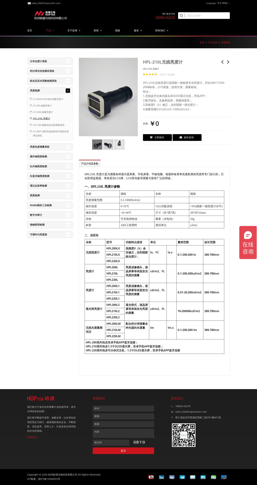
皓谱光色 (50, 15)
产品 (50, 30)
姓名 (96, 408)
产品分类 (212, 42)
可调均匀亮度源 (38, 234)
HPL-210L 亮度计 (41, 118)
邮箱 (96, 416)
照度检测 (35, 195)
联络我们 (161, 30)
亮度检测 (225, 42)
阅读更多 (32, 437)
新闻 (97, 30)
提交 (123, 450)
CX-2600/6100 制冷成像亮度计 (48, 99)
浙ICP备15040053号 (49, 478)
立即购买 (157, 137)
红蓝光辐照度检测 (39, 176)
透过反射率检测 (38, 185)
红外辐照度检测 (38, 166)
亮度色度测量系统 (39, 146)
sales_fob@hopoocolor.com (44, 2)
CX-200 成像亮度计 (42, 105)
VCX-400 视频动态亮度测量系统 (48, 125)
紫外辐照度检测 (38, 156)
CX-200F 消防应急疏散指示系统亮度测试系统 (51, 133)
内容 (96, 431)
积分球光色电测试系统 (42, 71)
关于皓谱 (73, 30)
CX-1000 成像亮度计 (43, 112)
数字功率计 (36, 215)
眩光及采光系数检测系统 (43, 80)
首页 (29, 30)
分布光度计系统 (38, 61)
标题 (96, 423)
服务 (137, 30)
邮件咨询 (186, 137)
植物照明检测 (37, 224)
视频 (117, 30)
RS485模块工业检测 (41, 205)
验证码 (98, 442)
